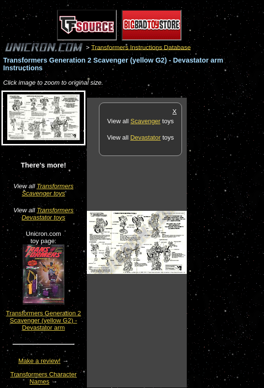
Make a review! (39, 360)
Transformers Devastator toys (47, 214)
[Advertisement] (225, 242)
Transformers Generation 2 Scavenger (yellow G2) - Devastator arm (43, 320)
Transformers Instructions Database (141, 47)
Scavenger (145, 121)
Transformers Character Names (43, 378)
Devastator (145, 137)
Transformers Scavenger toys (47, 189)
